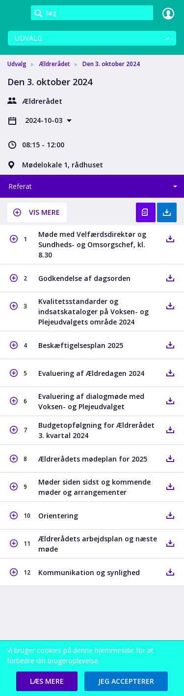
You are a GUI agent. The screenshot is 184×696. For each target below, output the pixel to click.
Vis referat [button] (146, 212)
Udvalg (28, 38)
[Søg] (92, 12)
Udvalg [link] (16, 64)
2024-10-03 (44, 120)
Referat (20, 186)
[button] (37, 212)
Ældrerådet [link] (54, 64)
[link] (16, 13)
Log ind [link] (168, 13)
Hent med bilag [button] (167, 212)
